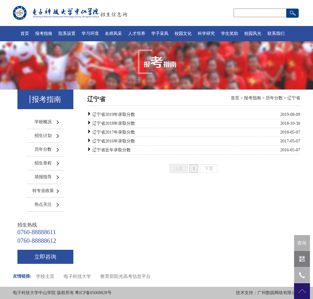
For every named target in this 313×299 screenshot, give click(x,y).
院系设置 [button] (66, 33)
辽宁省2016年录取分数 (113, 141)
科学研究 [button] (206, 33)
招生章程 (43, 163)
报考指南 (252, 98)
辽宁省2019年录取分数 (113, 114)
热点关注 (43, 204)
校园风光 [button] (252, 33)
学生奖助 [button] (229, 33)
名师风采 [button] (113, 33)
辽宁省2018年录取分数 (113, 123)
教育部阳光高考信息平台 (125, 276)
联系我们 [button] (276, 33)
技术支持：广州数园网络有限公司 (268, 292)
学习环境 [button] (90, 33)
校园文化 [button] (183, 33)
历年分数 (43, 149)
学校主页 (45, 276)
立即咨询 (45, 257)
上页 (178, 168)
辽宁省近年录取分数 (111, 150)
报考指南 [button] (43, 33)
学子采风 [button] (159, 33)
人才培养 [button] (136, 33)
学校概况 (43, 122)
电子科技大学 (77, 276)
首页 (24, 33)
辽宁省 (293, 98)
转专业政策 (43, 190)
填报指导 (43, 177)
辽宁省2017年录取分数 (113, 132)
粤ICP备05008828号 (93, 292)
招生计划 (43, 135)
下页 (208, 168)
